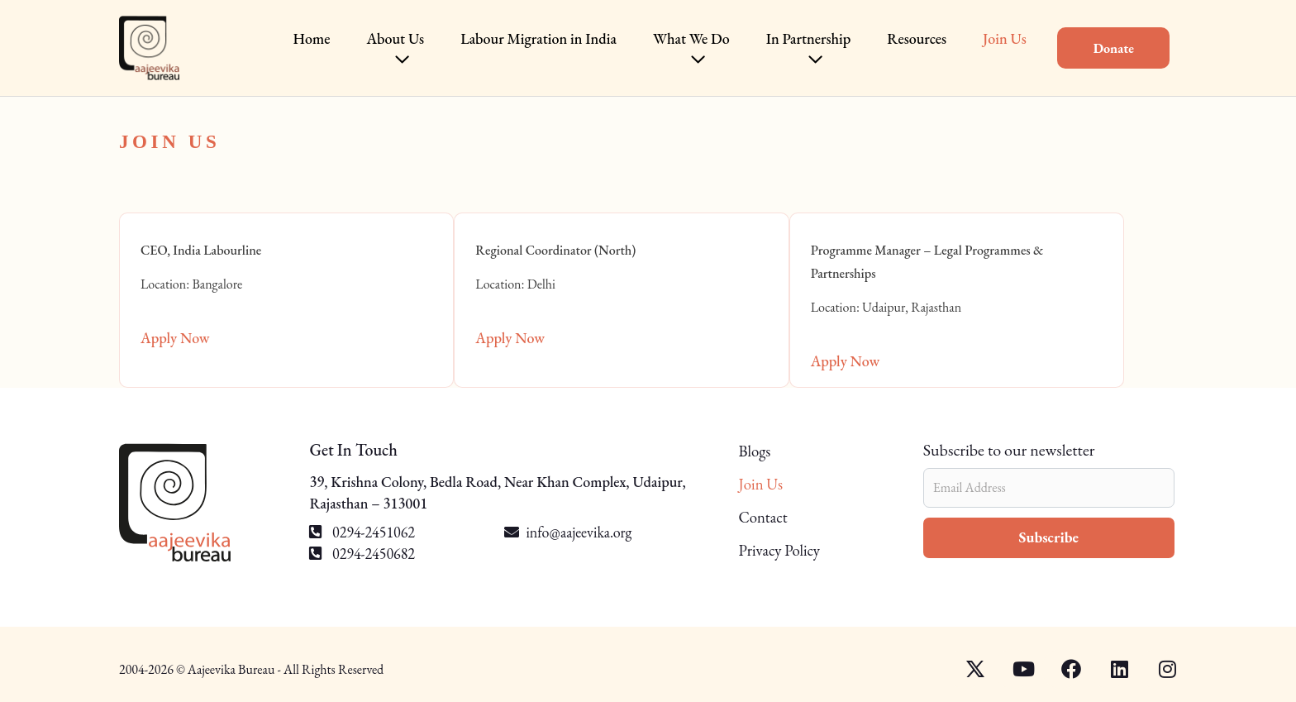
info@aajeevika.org (578, 532)
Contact (775, 517)
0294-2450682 (362, 553)
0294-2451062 (362, 532)
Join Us (772, 484)
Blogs (766, 452)
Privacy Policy (792, 550)
